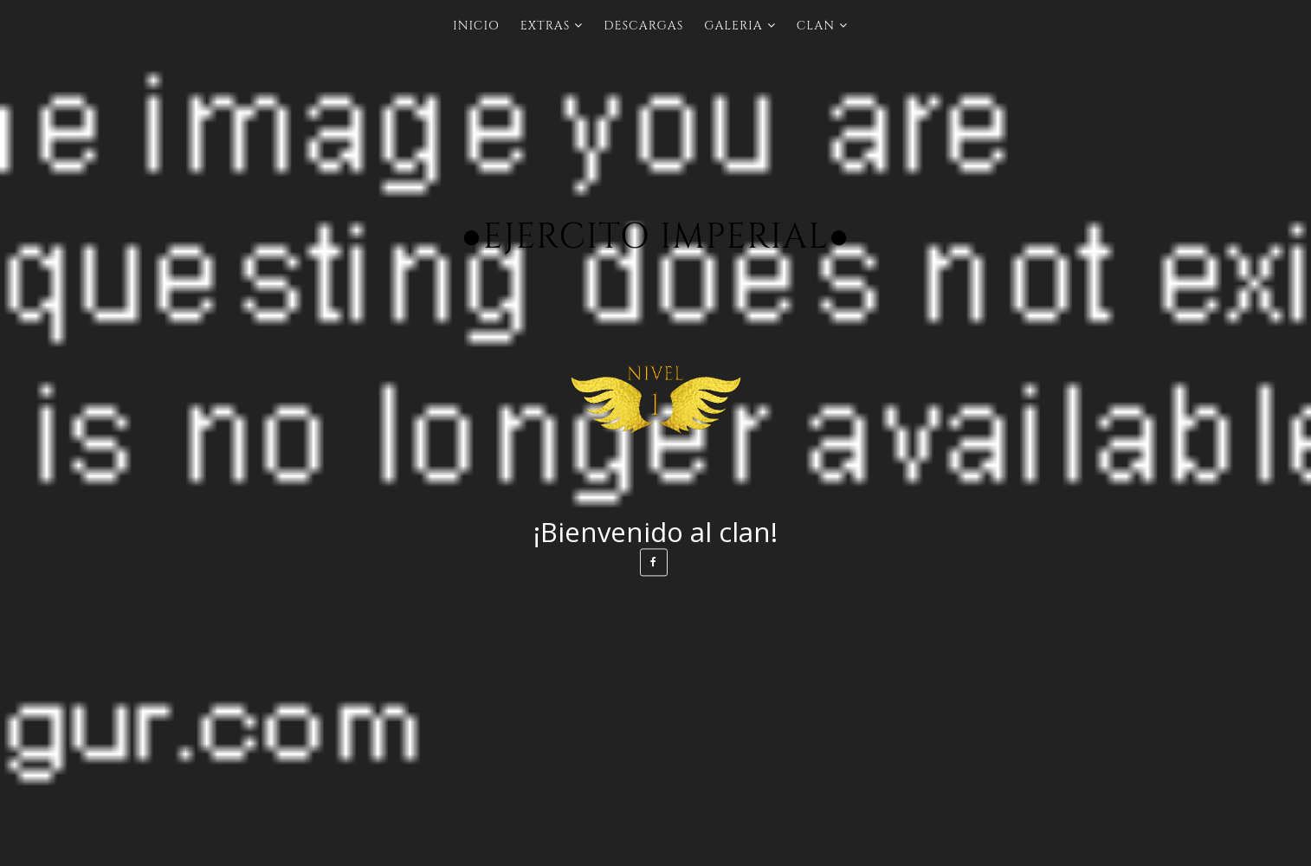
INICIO (476, 25)
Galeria (733, 25)
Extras (545, 25)
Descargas (643, 25)
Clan (816, 25)
